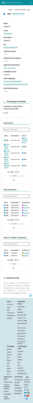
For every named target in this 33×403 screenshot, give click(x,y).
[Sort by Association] (20, 135)
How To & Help (22, 320)
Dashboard (21, 339)
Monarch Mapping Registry (7, 386)
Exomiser (20, 351)
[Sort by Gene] (9, 135)
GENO (9, 368)
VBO (8, 366)
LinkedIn (17, 388)
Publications (11, 315)
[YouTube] (28, 395)
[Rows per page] (17, 172)
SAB (8, 310)
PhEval (19, 354)
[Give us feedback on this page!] (30, 295)
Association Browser (21, 342)
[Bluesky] (27, 398)
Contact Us (10, 313)
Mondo (9, 349)
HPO (8, 357)
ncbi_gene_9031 (9, 68)
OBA (8, 363)
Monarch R (21, 315)
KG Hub (6, 391)
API (19, 309)
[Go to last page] (22, 176)
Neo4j (20, 312)
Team (9, 307)
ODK (18, 365)
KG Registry (7, 394)
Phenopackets (22, 373)
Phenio (9, 360)
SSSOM (19, 360)
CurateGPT (21, 371)
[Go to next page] (19, 176)
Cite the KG (21, 331)
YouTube (18, 391)
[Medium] (25, 392)
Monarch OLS (8, 382)
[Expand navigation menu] (31, 2)
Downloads (21, 307)
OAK (18, 362)
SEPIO (9, 371)
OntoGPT (20, 368)
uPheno (9, 355)
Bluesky (17, 393)
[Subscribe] (25, 389)
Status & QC (21, 318)
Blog (16, 385)
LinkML (19, 357)
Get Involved (18, 380)
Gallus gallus (8, 34)
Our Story (10, 304)
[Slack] (28, 389)
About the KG (21, 333)
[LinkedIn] (25, 395)
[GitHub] (28, 392)
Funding (9, 318)
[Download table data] (13, 180)
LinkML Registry (6, 398)
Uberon (9, 352)
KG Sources (21, 336)
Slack (17, 382)
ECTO (8, 374)
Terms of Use (21, 328)
